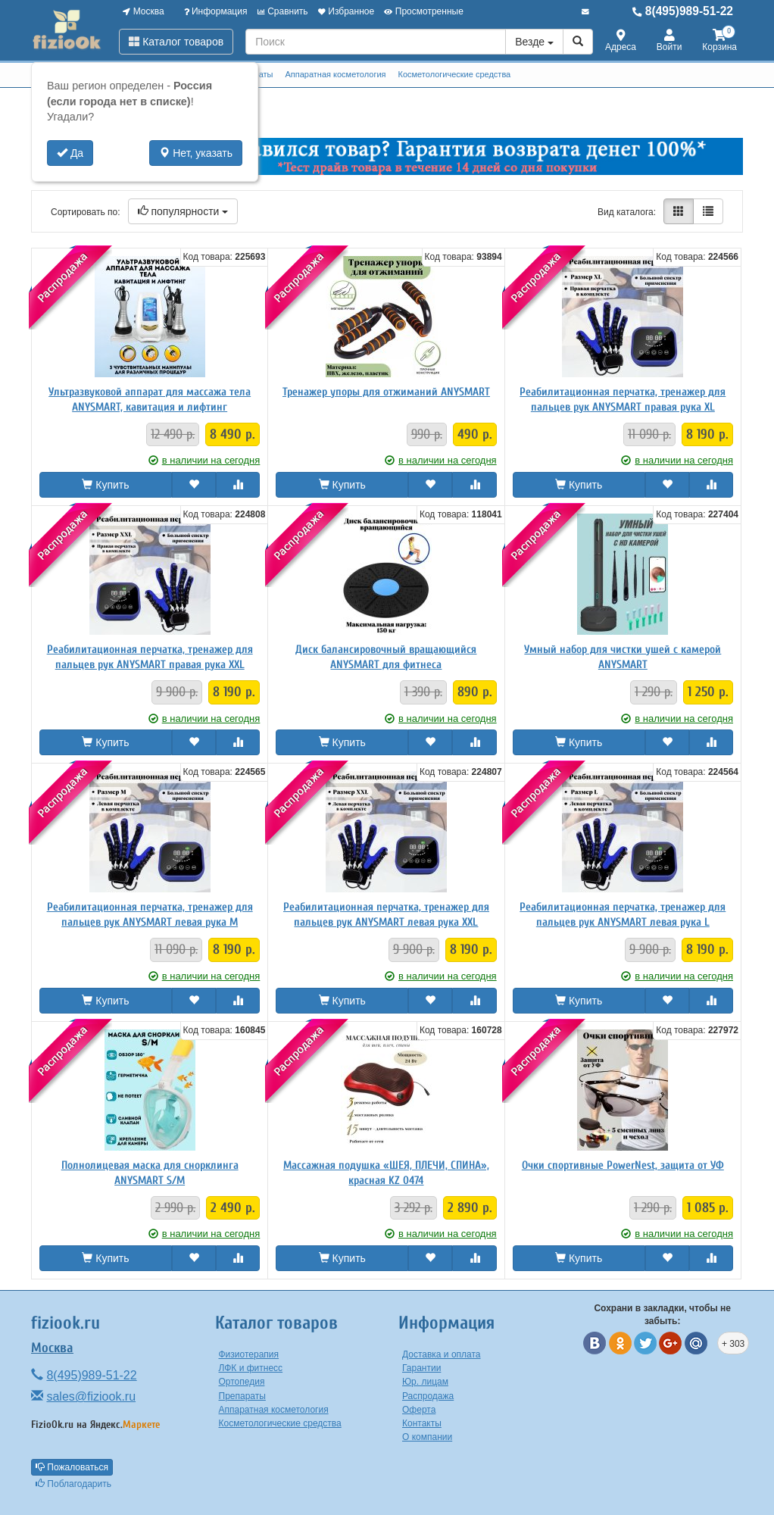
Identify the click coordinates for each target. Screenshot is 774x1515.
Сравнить (282, 11)
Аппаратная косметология (335, 74)
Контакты (422, 1423)
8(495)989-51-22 (682, 11)
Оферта (418, 1409)
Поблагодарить (73, 1484)
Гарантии (421, 1368)
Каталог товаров (176, 42)
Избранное (346, 11)
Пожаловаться (72, 1467)
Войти (669, 41)
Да (70, 153)
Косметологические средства (454, 74)
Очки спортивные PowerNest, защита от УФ (623, 1165)
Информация (216, 11)
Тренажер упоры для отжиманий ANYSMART (386, 392)
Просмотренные (423, 11)
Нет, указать (196, 153)
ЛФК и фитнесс (251, 1368)
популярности (183, 211)
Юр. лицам (425, 1381)
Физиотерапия (249, 1354)
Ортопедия (242, 1381)
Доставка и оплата (441, 1354)
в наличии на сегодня (204, 460)
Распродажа (428, 1396)
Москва (143, 11)
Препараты (242, 1396)
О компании (427, 1437)
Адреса (620, 41)
